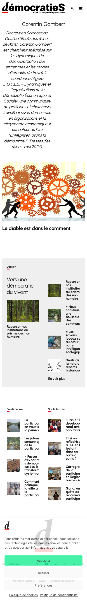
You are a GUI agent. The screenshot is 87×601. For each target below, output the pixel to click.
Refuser (43, 573)
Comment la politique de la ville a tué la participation (34, 489)
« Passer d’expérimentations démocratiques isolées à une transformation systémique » (38, 465)
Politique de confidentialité (59, 595)
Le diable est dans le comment (36, 228)
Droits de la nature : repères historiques (74, 366)
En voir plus (56, 379)
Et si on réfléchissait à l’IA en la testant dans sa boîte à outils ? (75, 448)
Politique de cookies (23, 595)
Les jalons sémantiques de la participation (34, 443)
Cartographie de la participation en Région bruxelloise (76, 473)
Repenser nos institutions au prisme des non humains (18, 332)
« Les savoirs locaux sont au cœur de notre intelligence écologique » (75, 342)
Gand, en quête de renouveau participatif (74, 494)
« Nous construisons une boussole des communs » (75, 315)
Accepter (43, 560)
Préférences (43, 585)
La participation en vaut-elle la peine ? (34, 425)
